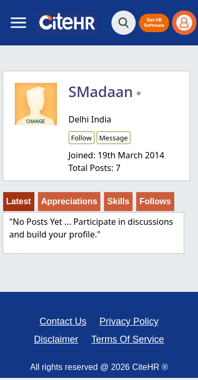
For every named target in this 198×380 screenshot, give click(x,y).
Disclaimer (56, 339)
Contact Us (63, 321)
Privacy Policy (128, 321)
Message (113, 137)
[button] (154, 23)
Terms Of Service (127, 339)
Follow (81, 137)
